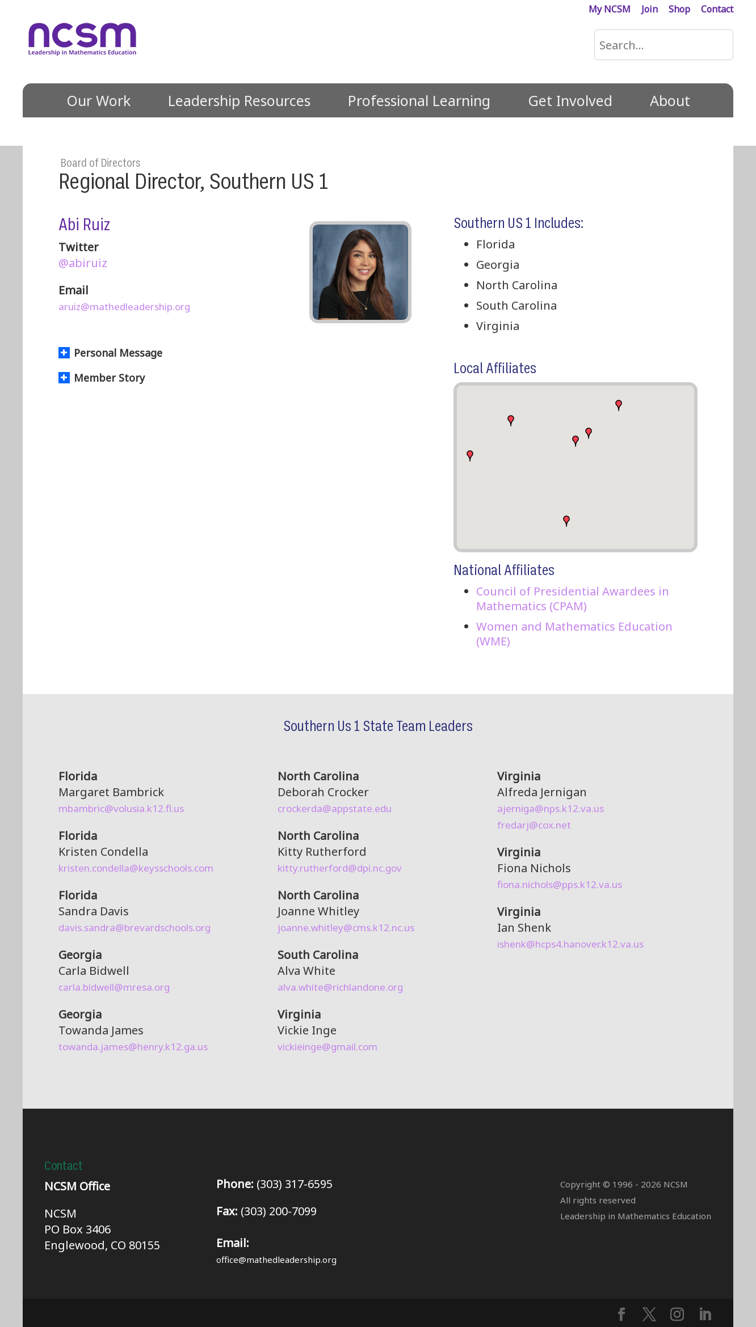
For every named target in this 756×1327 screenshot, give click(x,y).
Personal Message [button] (110, 353)
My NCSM (610, 10)
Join (649, 10)
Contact (717, 10)
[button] (470, 456)
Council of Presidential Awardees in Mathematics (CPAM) (572, 599)
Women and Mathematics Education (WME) (574, 634)
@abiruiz (82, 263)
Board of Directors (100, 163)
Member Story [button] (101, 377)
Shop (679, 10)
